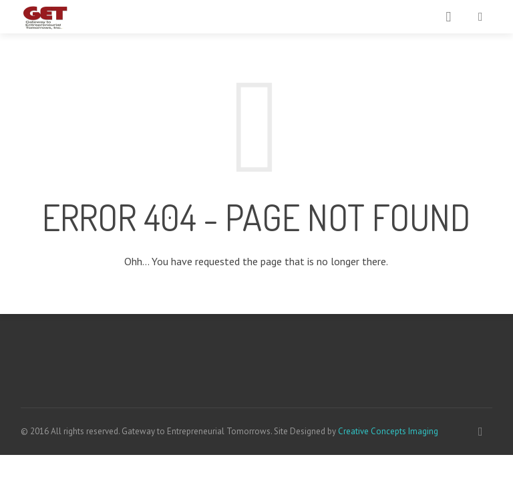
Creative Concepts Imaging (388, 431)
